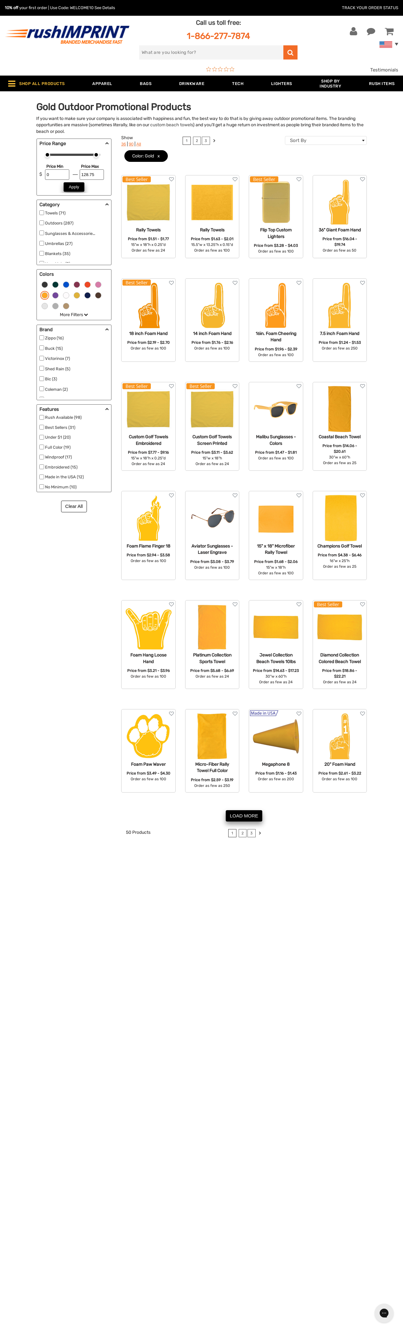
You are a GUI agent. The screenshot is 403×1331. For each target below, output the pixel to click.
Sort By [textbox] (298, 140)
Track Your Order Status (370, 7)
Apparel (116, 1164)
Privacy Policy (221, 1221)
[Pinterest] (337, 1220)
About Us (216, 1164)
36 (123, 144)
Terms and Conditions (230, 1211)
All (138, 144)
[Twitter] (319, 1220)
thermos (105, 954)
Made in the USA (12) (64, 477)
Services (215, 1183)
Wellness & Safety (127, 1221)
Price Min (54, 166)
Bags (113, 1183)
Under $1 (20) (58, 437)
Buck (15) (54, 348)
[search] (211, 52)
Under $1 (118, 1260)
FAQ (210, 1192)
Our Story (216, 1173)
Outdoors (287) (59, 223)
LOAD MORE (244, 815)
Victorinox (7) (57, 358)
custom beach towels (171, 124)
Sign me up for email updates (343, 1179)
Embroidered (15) (61, 467)
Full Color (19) (58, 447)
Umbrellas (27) (58, 243)
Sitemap (215, 1240)
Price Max (90, 166)
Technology (120, 1202)
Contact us (290, 943)
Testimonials (384, 70)
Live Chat (24, 1173)
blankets (70, 954)
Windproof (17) (58, 457)
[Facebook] (309, 1220)
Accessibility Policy (227, 1231)
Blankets (117, 1240)
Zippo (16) (54, 338)
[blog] (328, 1220)
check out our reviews (286, 936)
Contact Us (25, 1164)
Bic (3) (51, 379)
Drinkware (119, 1192)
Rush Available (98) (63, 417)
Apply (74, 187)
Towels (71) (55, 213)
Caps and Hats (124, 1250)
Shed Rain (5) (57, 369)
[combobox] (326, 140)
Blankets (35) (57, 253)
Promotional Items (128, 1231)
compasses (127, 893)
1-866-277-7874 (218, 36)
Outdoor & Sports (127, 1211)
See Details (104, 7)
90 (131, 144)
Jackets (117, 1173)
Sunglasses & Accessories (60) (74, 233)
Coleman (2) (56, 389)
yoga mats (76, 900)
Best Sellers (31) (60, 427)
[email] (344, 1167)
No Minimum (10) (61, 487)
